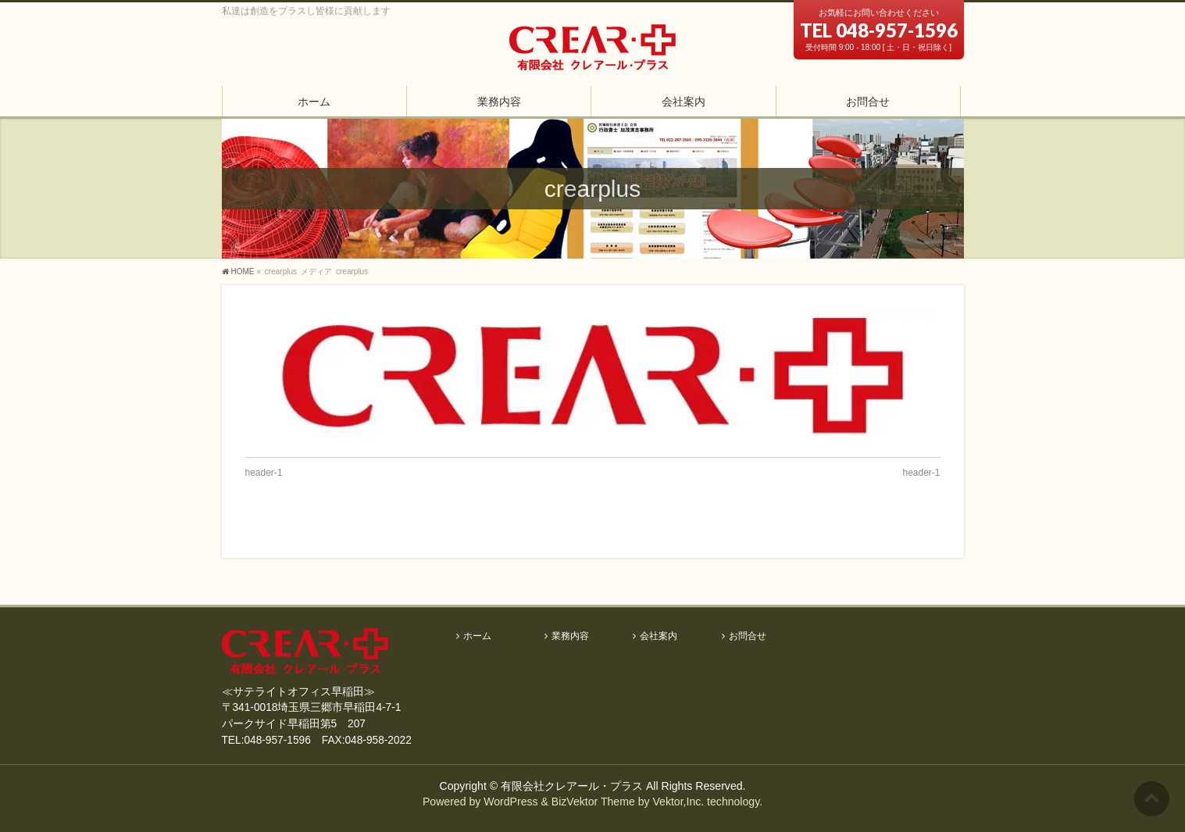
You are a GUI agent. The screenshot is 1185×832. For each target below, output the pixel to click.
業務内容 (570, 636)
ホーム (477, 636)
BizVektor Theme (593, 801)
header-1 (264, 472)
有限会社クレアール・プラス (572, 786)
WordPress (510, 801)
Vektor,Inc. (678, 801)
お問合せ (747, 636)
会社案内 (658, 636)
